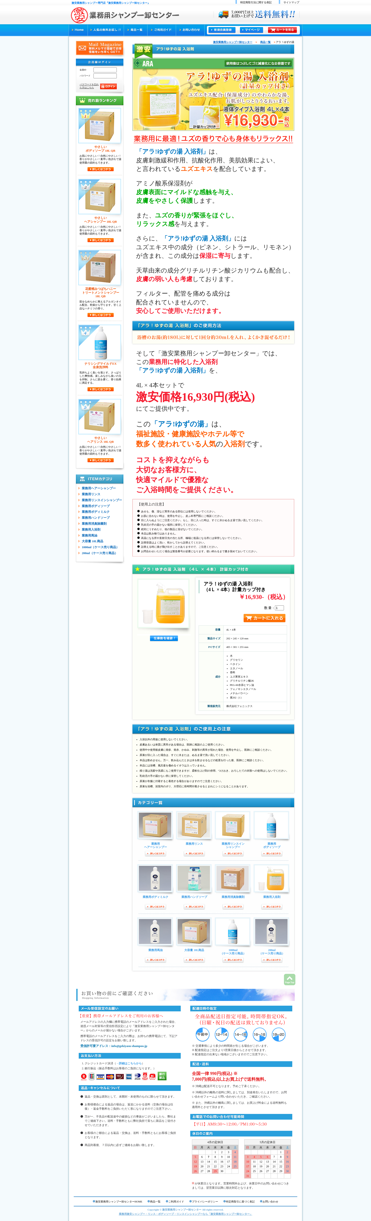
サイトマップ (291, 2)
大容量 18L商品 (92, 541)
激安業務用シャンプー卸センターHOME (118, 1201)
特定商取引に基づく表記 (240, 1201)
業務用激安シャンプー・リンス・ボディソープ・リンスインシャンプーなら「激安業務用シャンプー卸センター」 (185, 1213)
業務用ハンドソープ (96, 517)
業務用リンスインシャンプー (102, 500)
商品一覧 (135, 30)
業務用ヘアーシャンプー (99, 488)
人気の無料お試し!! (106, 30)
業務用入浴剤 (91, 529)
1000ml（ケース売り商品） (100, 547)
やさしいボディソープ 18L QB (100, 148)
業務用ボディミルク (96, 512)
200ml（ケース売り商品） (100, 553)
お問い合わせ (190, 30)
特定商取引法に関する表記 (256, 2)
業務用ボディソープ (96, 506)
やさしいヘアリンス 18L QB (100, 439)
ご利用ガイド (161, 30)
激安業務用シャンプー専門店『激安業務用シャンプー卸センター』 (111, 2)
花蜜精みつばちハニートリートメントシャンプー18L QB (100, 292)
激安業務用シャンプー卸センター (232, 42)
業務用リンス (91, 494)
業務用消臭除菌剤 (94, 523)
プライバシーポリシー (205, 1201)
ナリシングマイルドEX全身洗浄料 (100, 365)
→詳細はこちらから (129, 1063)
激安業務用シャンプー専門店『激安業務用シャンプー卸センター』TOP (78, 30)
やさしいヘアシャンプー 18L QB (100, 219)
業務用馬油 (89, 535)
